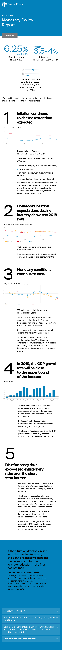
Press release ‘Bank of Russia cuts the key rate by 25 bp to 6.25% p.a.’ (29, 619)
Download (9, 35)
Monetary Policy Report (14, 611)
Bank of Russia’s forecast (20, 639)
